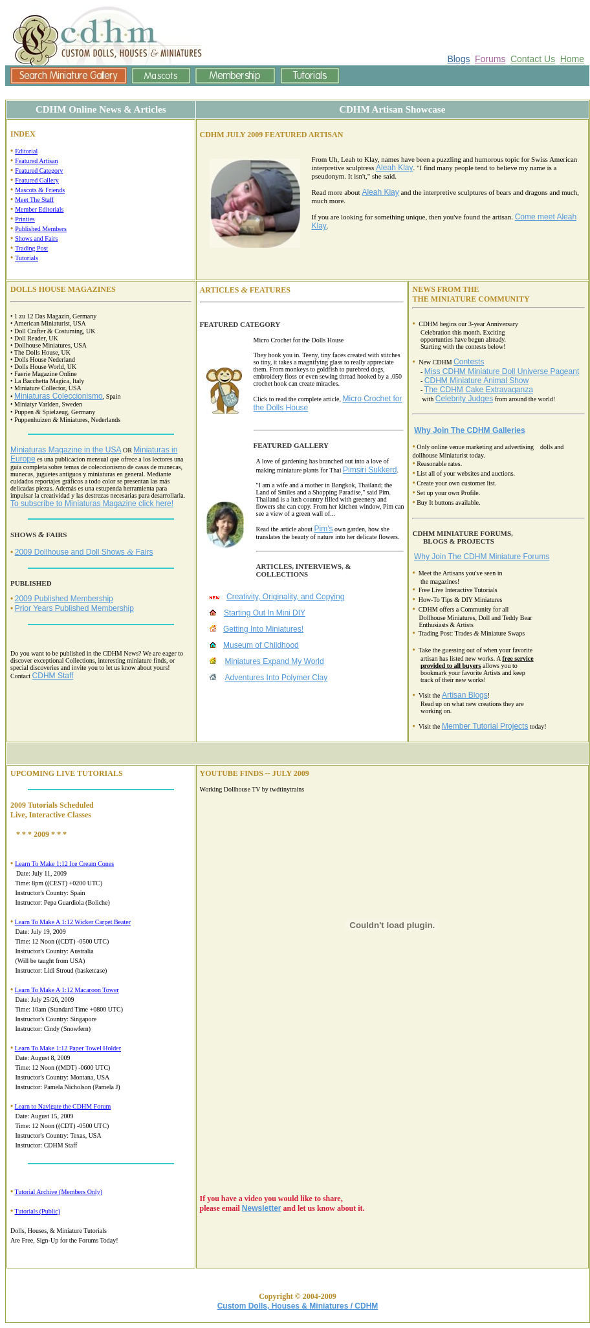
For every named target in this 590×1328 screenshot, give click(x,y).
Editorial (26, 151)
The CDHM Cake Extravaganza (478, 389)
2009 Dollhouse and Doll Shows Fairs (84, 552)
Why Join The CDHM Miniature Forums (481, 556)
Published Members (41, 228)
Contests (468, 361)
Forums (490, 59)
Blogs (458, 59)
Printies (25, 219)
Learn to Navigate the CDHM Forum (63, 1106)
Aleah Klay (394, 167)
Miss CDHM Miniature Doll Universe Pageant (501, 371)
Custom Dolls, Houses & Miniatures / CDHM (297, 1306)
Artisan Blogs (465, 695)
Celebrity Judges (464, 398)
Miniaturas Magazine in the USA (65, 449)
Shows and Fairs (36, 238)
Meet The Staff (34, 199)
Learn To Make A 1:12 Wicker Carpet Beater (73, 921)
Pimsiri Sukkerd (370, 469)
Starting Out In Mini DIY (264, 612)
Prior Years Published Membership (74, 608)
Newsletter (261, 1208)
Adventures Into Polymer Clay (276, 677)
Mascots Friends (40, 190)
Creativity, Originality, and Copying (285, 596)
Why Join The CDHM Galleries (469, 430)
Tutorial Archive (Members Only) (58, 1191)
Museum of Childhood (261, 645)
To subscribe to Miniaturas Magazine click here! (91, 503)
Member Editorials (39, 209)
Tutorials (26, 257)
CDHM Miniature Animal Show (476, 380)
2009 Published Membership (64, 598)
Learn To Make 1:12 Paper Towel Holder (68, 1048)
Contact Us (532, 59)
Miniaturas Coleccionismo (58, 396)
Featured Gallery (36, 180)
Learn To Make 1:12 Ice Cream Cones (64, 863)
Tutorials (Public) (37, 1211)
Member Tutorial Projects (485, 726)
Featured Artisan (36, 160)
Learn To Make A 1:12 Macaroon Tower (67, 989)
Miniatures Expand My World (274, 661)
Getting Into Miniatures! (263, 629)
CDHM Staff (53, 675)
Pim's (323, 528)
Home (572, 59)
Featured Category (39, 170)
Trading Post (31, 248)
